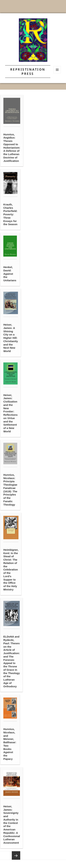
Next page (16, 855)
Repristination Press (27, 71)
